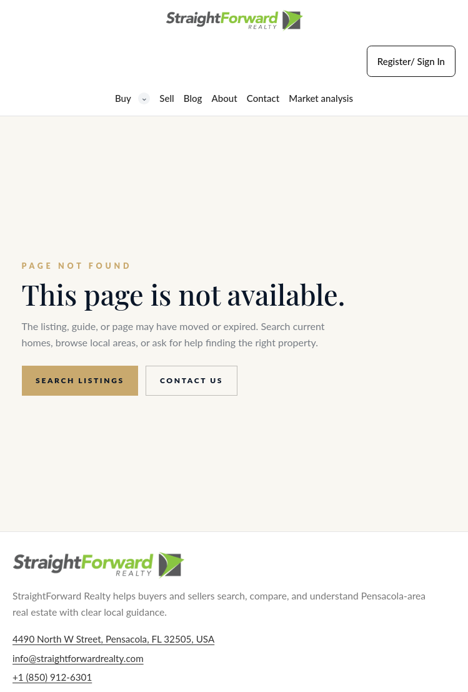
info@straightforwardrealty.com (78, 658)
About (224, 98)
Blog (193, 98)
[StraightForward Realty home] (234, 20)
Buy (132, 98)
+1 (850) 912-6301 (52, 677)
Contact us (191, 380)
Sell (166, 98)
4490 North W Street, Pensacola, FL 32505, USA (113, 638)
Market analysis (321, 98)
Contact (263, 98)
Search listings (80, 380)
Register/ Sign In (411, 61)
